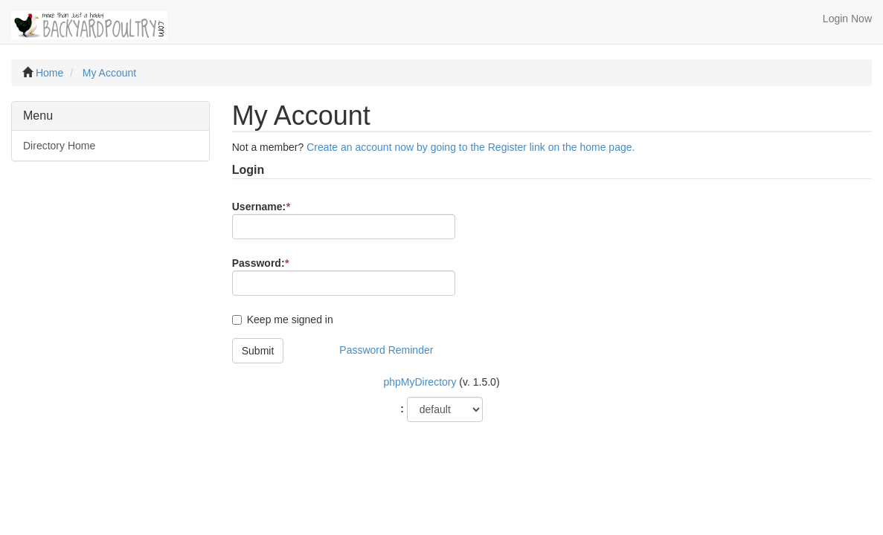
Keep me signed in (290, 319)
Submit (258, 351)
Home (49, 73)
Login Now (847, 19)
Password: (260, 263)
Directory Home (59, 146)
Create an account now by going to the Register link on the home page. (470, 147)
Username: (261, 207)
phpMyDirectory (419, 382)
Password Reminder (386, 350)
